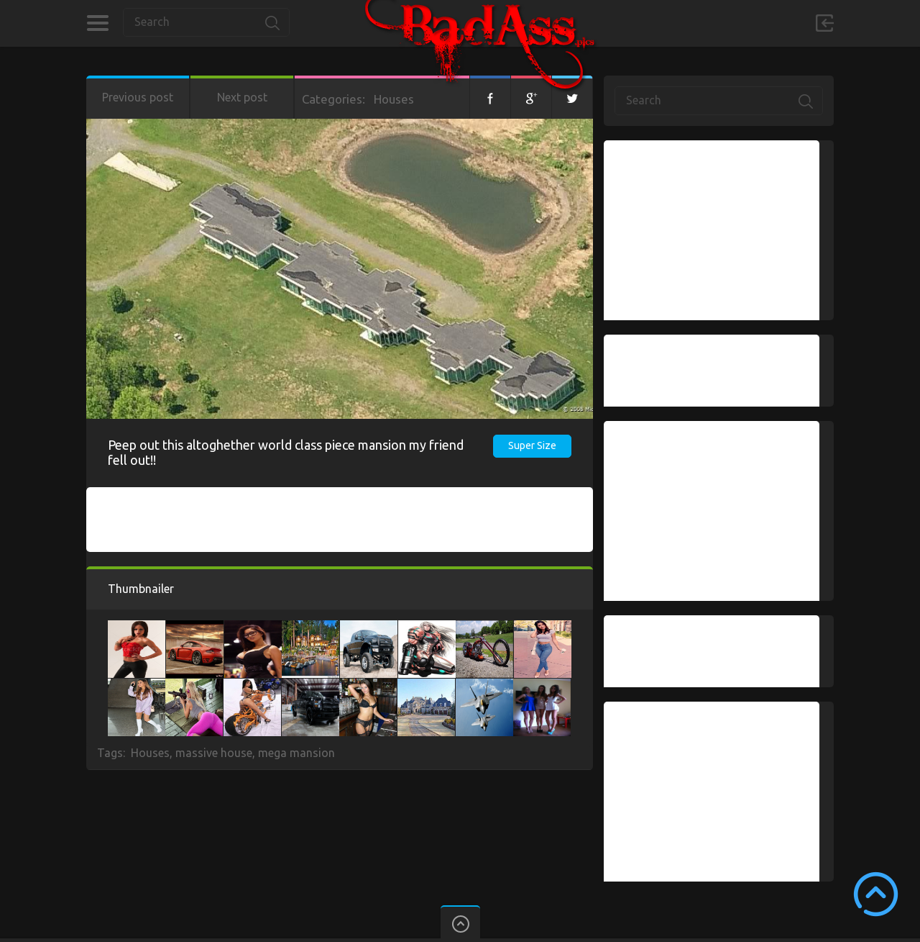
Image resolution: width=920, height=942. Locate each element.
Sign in (824, 23)
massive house (213, 752)
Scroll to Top (875, 894)
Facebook (490, 97)
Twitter (572, 97)
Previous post (137, 97)
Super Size (532, 445)
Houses (394, 99)
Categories (97, 23)
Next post (242, 97)
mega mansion (296, 752)
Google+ (531, 97)
